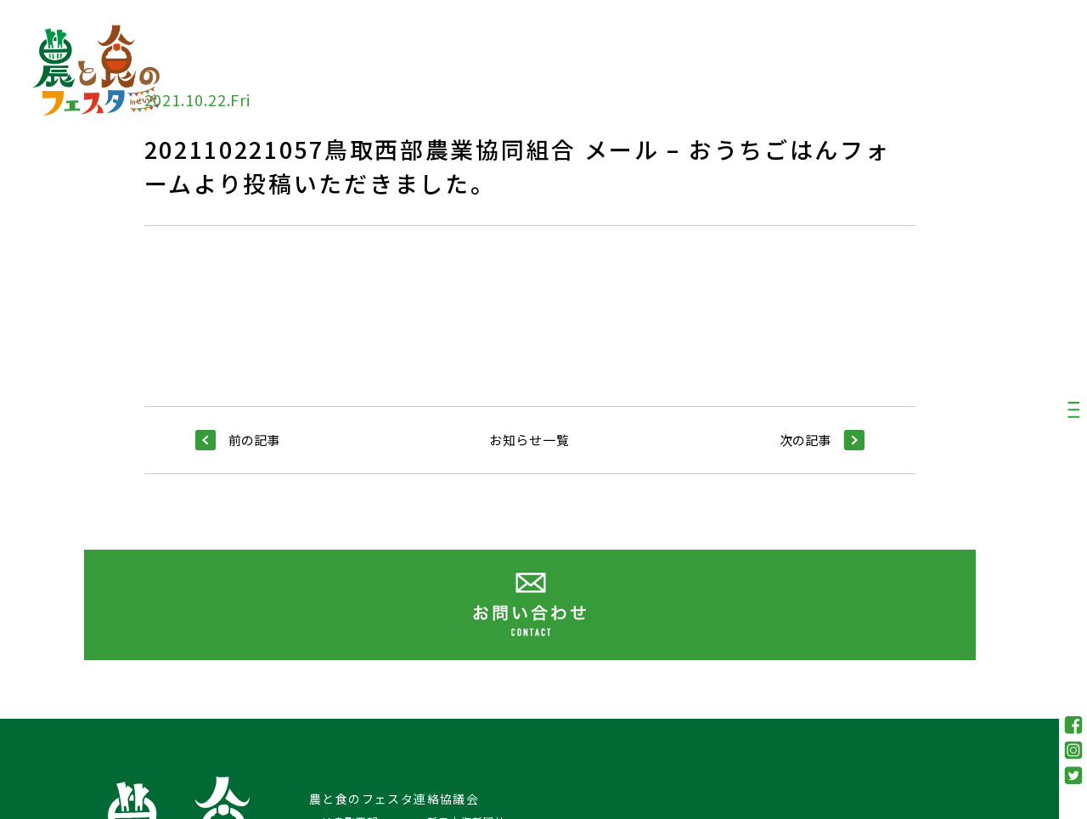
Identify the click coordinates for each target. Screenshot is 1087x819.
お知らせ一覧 (529, 439)
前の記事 (237, 440)
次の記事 (822, 440)
